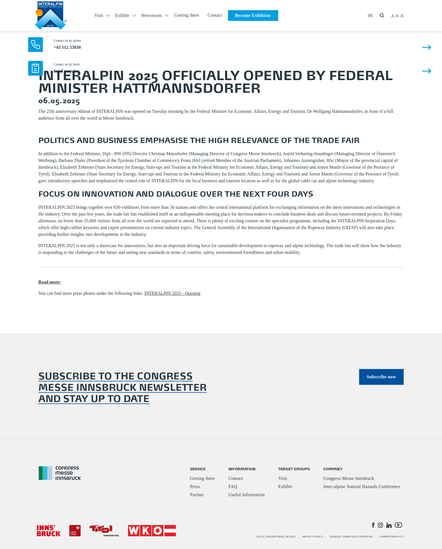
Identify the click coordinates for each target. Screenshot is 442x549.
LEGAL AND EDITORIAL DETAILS (276, 536)
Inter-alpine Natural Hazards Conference (361, 486)
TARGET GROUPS (294, 468)
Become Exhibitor (253, 15)
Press (195, 486)
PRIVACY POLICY (312, 536)
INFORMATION (242, 468)
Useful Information (246, 494)
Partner (197, 494)
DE (370, 15)
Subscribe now (381, 376)
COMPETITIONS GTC (391, 536)
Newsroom (151, 15)
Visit (98, 15)
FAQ (232, 486)
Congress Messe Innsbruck (348, 478)
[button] (373, 524)
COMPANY (332, 468)
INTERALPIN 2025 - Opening (172, 293)
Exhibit (122, 15)
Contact (214, 15)
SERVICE (197, 468)
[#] (48, 530)
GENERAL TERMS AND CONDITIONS (351, 536)
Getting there (186, 15)
